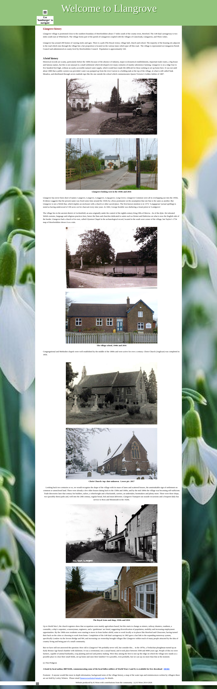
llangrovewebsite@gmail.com (92, 678)
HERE (167, 669)
